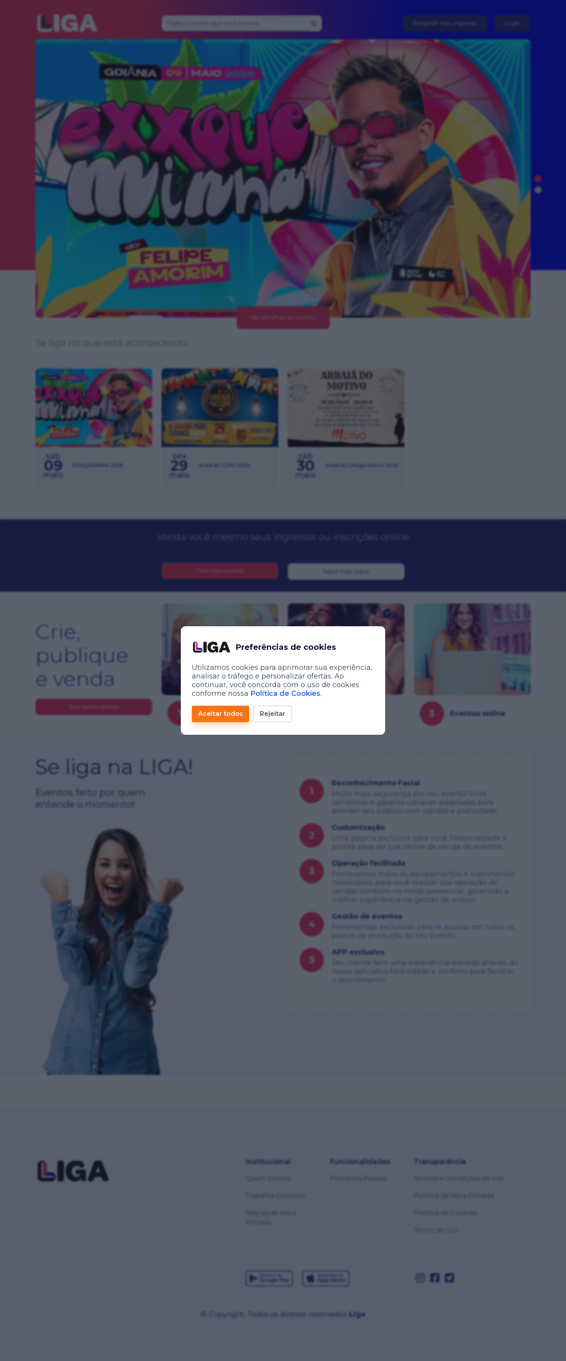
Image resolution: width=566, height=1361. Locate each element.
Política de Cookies (285, 693)
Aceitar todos (220, 713)
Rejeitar (272, 713)
